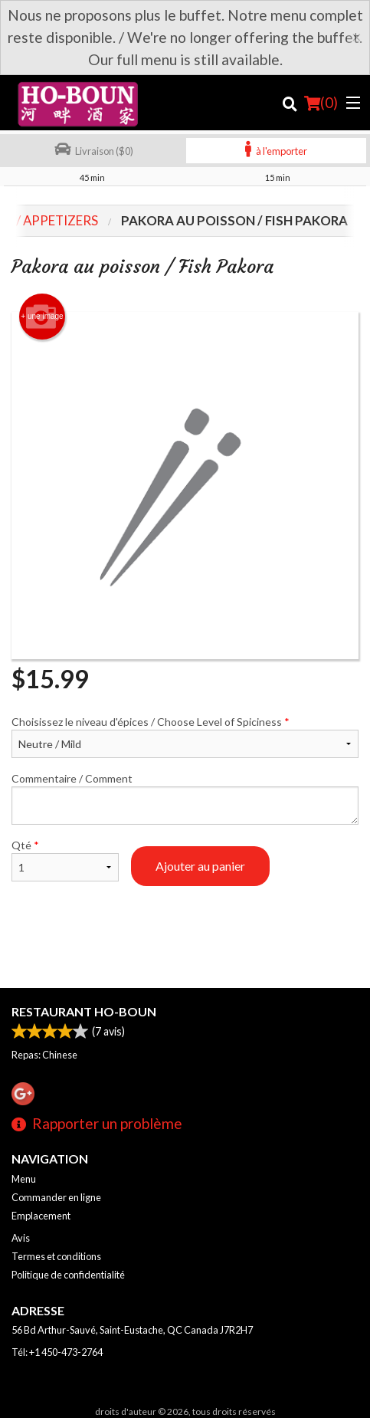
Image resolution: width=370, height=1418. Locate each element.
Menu (23, 1179)
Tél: (57, 1352)
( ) (321, 102)
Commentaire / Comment (185, 798)
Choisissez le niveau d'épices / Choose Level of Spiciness (185, 736)
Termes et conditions (56, 1256)
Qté (65, 860)
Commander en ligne (56, 1197)
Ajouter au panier (200, 865)
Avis (20, 1238)
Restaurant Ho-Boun (83, 1011)
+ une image (42, 317)
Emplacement (40, 1216)
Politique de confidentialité (68, 1275)
